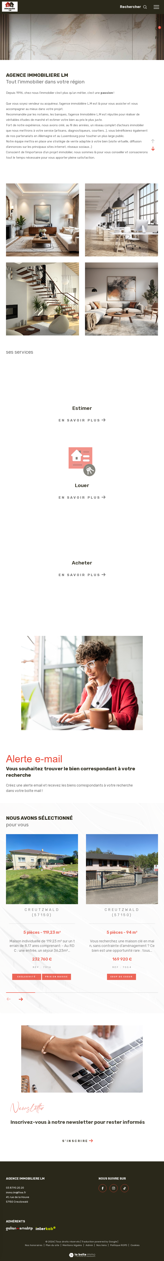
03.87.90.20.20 (15, 1187)
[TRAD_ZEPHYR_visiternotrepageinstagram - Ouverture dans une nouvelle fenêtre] (114, 1188)
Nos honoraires (33, 1245)
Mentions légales (73, 1245)
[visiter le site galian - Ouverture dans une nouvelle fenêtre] (19, 1229)
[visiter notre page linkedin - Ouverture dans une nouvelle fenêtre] (125, 1188)
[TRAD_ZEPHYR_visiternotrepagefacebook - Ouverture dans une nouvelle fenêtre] (103, 1188)
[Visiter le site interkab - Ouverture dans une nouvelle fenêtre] (46, 1228)
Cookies (135, 1245)
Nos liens (101, 1245)
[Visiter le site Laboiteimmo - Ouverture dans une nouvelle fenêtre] (82, 1252)
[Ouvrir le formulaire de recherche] (133, 7)
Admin (90, 1245)
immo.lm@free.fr (16, 1192)
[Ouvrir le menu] (156, 7)
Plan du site (53, 1245)
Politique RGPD (118, 1245)
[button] (20, 999)
